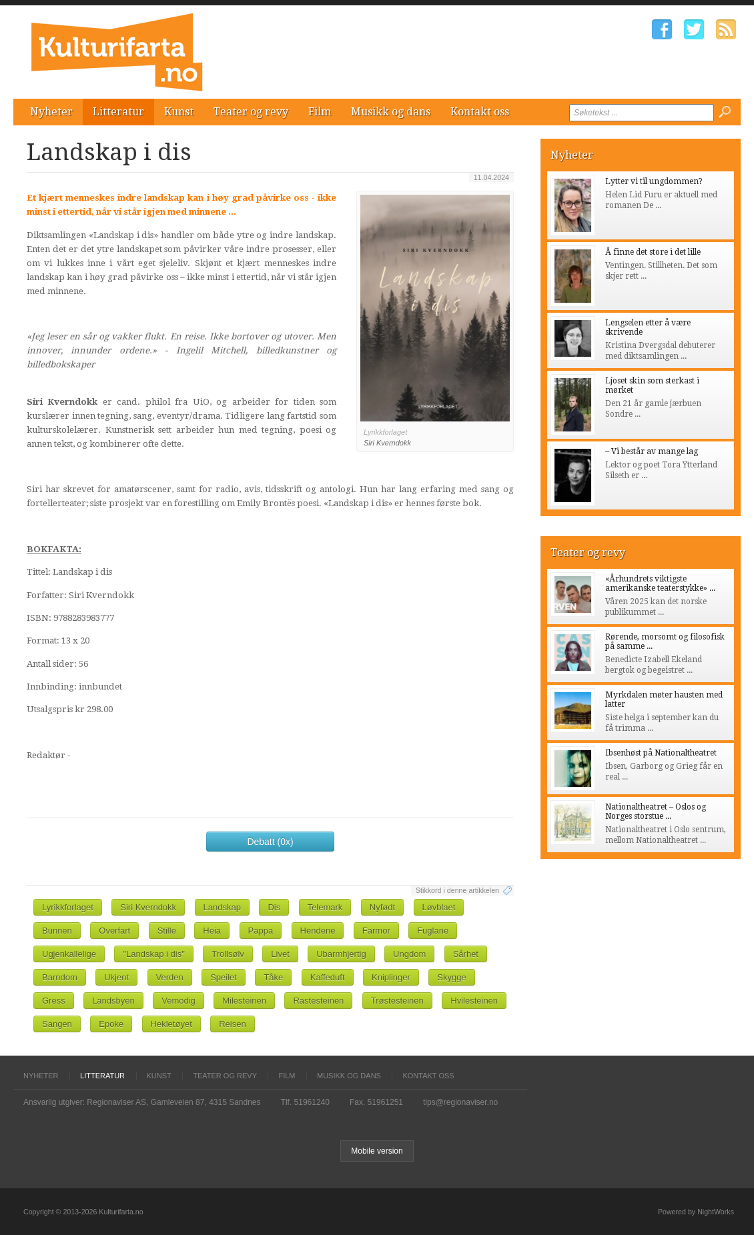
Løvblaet (439, 907)
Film (319, 111)
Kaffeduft (327, 977)
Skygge (451, 977)
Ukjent (116, 977)
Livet (280, 954)
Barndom (59, 977)
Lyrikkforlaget (67, 907)
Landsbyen (113, 1001)
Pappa (261, 931)
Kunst (179, 111)
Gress (53, 1001)
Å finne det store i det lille (653, 252)
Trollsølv (228, 954)
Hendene (318, 931)
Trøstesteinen (397, 1001)
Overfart (114, 931)
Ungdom (409, 954)
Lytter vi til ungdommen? (654, 181)
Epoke (111, 1024)
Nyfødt (382, 907)
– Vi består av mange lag (651, 451)
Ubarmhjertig (341, 954)
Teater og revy (251, 111)
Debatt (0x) (270, 841)
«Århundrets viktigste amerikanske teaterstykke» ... (660, 583)
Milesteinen (244, 1001)
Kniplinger (391, 977)
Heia (212, 931)
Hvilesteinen (474, 1001)
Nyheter (51, 111)
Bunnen (57, 931)
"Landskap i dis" (153, 954)
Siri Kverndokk (148, 907)
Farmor (376, 931)
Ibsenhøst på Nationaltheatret (661, 753)
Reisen (232, 1024)
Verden (169, 977)
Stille (166, 931)
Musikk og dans (390, 111)
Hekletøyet (171, 1024)
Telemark (325, 907)
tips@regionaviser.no (460, 1102)
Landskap (222, 907)
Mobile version (376, 1151)
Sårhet (465, 954)
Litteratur (118, 111)
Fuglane (432, 931)
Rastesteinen (318, 1001)
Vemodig (178, 1001)
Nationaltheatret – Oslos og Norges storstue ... (655, 811)
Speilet (223, 977)
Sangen (57, 1024)
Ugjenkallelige (69, 954)
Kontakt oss (479, 111)
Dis (274, 907)
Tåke (273, 977)
